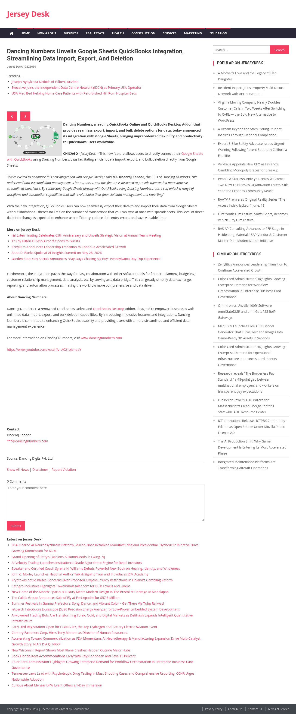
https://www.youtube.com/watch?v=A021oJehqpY (44, 349)
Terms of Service (278, 709)
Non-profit (46, 33)
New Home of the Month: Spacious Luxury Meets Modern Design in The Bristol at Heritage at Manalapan (90, 592)
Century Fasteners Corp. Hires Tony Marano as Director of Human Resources (69, 632)
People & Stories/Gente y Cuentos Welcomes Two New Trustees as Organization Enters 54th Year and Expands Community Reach (253, 185)
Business (71, 33)
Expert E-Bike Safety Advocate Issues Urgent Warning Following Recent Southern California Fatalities (252, 149)
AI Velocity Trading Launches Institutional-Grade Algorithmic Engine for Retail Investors (77, 562)
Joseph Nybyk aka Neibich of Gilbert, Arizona (45, 81)
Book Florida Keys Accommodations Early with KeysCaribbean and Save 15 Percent (74, 656)
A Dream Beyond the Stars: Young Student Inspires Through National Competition (250, 132)
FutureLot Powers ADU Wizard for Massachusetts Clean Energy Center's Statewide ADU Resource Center (246, 406)
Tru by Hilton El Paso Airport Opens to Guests (46, 241)
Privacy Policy (213, 709)
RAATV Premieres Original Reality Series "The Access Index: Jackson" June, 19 (251, 202)
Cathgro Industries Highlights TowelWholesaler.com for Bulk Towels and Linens (71, 586)
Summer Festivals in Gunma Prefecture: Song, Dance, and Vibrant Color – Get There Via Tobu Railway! (88, 603)
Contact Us (255, 709)
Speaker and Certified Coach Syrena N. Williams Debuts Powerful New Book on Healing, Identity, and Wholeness (96, 568)
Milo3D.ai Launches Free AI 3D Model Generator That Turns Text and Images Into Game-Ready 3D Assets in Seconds (250, 332)
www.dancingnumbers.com (101, 338)
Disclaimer (40, 469)
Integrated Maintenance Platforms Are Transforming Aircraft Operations (247, 465)
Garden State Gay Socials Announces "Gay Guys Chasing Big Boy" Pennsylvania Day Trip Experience (86, 258)
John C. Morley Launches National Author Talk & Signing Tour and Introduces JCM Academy (80, 574)
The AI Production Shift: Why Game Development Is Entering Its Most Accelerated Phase (252, 447)
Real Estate (95, 33)
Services (169, 33)
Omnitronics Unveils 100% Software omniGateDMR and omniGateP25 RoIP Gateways (247, 311)
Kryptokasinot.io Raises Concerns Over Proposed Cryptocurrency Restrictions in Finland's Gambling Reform (92, 580)
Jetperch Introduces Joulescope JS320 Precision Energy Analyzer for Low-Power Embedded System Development (96, 609)
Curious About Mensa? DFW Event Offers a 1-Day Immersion (57, 685)
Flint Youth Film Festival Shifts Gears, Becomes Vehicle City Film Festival (253, 217)
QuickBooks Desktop (108, 308)
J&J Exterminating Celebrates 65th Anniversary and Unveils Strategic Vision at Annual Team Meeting (86, 235)
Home (25, 33)
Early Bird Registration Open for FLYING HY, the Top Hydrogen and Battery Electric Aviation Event (84, 627)
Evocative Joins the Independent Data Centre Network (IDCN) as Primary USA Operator (77, 87)
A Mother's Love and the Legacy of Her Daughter (247, 76)
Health (118, 33)
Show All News (18, 469)
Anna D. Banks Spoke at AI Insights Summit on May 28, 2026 (57, 252)
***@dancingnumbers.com (27, 441)
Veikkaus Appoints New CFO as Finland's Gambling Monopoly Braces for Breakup (248, 167)
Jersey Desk (28, 14)
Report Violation (64, 469)
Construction (143, 33)
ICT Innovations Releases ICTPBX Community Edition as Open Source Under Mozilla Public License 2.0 (251, 426)
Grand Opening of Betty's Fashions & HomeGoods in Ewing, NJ (58, 557)
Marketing (193, 33)
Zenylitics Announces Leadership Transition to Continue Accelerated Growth (69, 247)
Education (218, 33)
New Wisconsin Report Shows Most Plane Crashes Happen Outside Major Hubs (71, 650)
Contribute (235, 709)
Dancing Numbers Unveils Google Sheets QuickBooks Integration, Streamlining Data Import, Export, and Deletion (95, 55)
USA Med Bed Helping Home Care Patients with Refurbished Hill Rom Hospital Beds (74, 93)
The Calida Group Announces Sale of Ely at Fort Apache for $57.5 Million (65, 597)
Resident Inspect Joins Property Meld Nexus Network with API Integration (251, 90)
